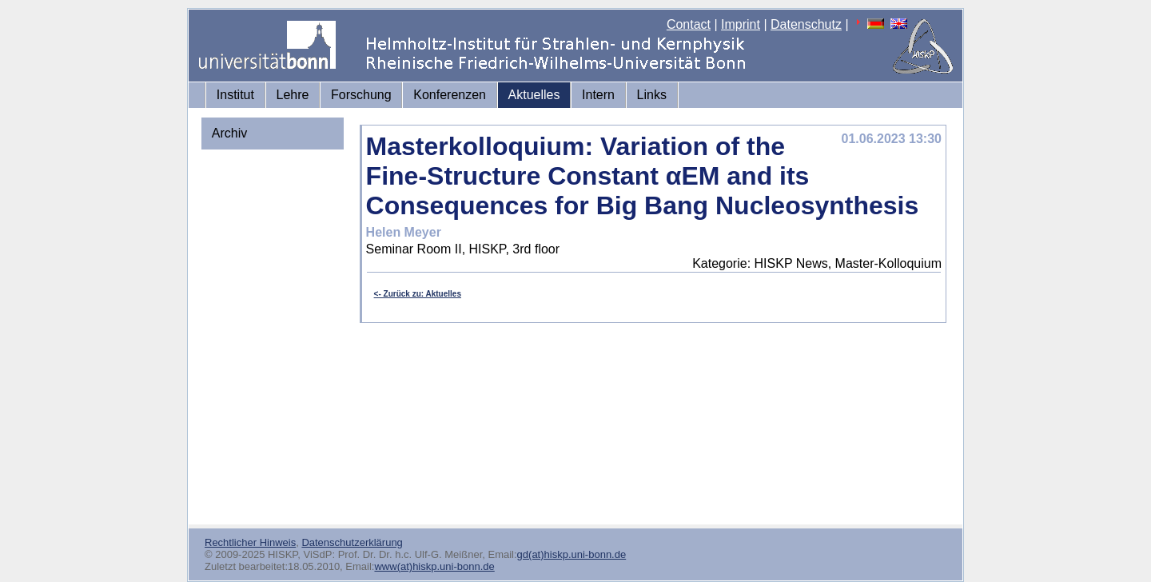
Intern (598, 95)
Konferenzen (449, 95)
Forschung (361, 95)
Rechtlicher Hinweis (250, 542)
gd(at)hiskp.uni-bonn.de (572, 554)
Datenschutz (806, 24)
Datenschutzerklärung (351, 542)
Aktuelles (534, 95)
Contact (689, 24)
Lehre (293, 95)
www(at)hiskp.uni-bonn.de (434, 566)
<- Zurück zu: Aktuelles (417, 293)
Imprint (740, 24)
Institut (235, 95)
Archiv (229, 133)
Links (652, 95)
